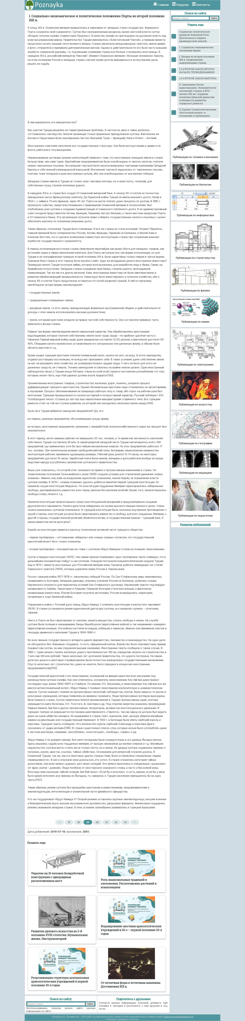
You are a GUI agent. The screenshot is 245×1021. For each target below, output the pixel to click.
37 (69, 822)
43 (125, 822)
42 (116, 822)
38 (78, 822)
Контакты (203, 4)
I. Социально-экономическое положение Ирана (196, 49)
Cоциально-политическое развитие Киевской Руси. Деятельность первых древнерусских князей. (194, 36)
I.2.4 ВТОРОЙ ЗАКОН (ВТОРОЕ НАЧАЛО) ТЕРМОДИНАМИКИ (197, 70)
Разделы (182, 4)
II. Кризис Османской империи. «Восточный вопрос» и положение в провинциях (198, 112)
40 (97, 822)
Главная (163, 4)
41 (106, 822)
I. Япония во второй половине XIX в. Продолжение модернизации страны (197, 59)
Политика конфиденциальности (178, 1017)
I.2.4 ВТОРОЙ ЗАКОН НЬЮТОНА (198, 78)
